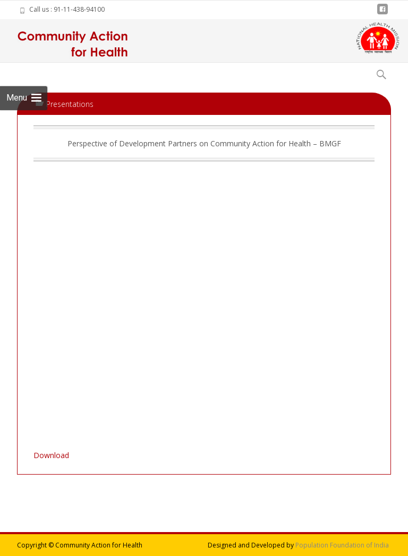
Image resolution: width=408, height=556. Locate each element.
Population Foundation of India (342, 545)
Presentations (70, 104)
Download (51, 455)
